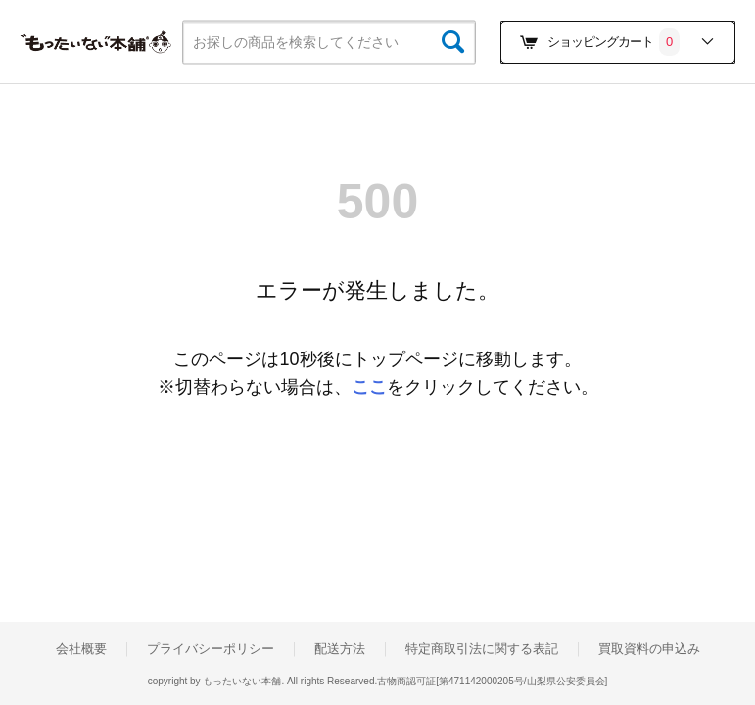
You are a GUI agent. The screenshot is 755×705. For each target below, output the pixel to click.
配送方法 (339, 649)
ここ (369, 387)
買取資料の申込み (649, 649)
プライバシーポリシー (210, 649)
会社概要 (81, 649)
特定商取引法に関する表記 (481, 649)
